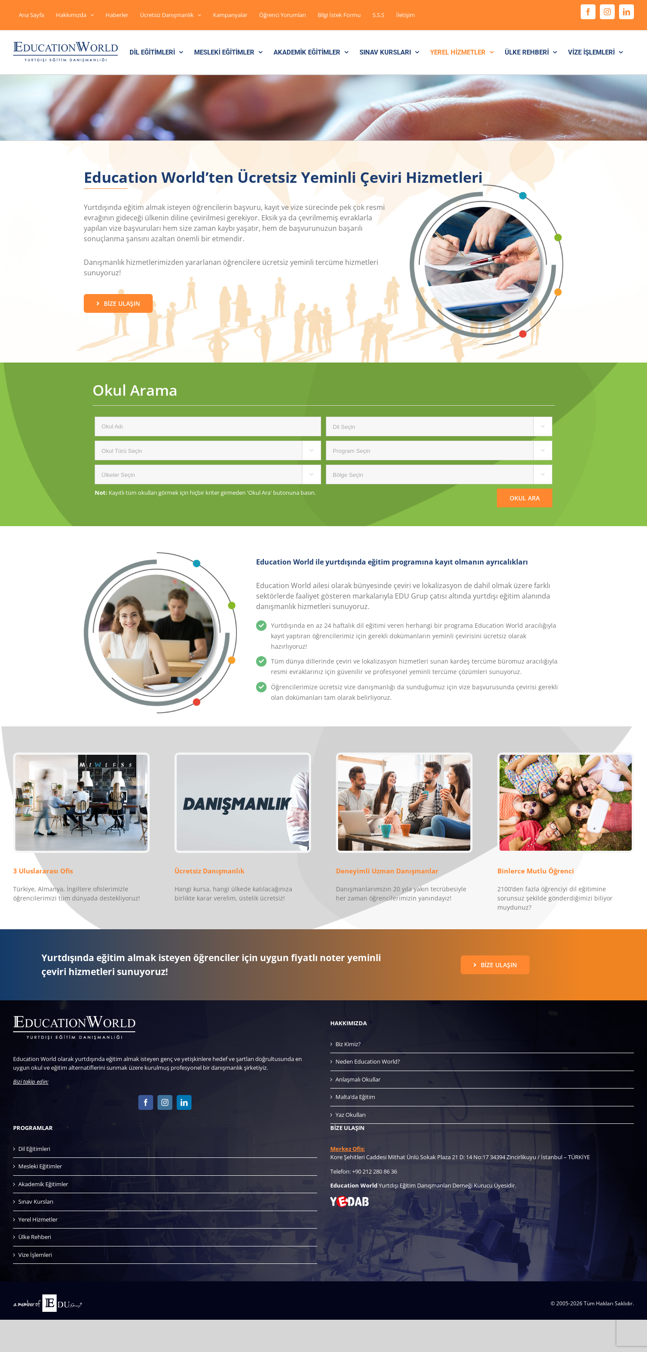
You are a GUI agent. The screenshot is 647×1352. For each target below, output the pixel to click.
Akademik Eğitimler (43, 1184)
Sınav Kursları (35, 1201)
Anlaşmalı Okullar (357, 1079)
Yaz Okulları (350, 1115)
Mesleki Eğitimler (40, 1166)
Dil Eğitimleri (34, 1149)
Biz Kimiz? (348, 1044)
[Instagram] (164, 1102)
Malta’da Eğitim (355, 1097)
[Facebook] (145, 1102)
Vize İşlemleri (35, 1255)
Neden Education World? (367, 1061)
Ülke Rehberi (34, 1237)
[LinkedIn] (184, 1102)
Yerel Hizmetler (38, 1219)
